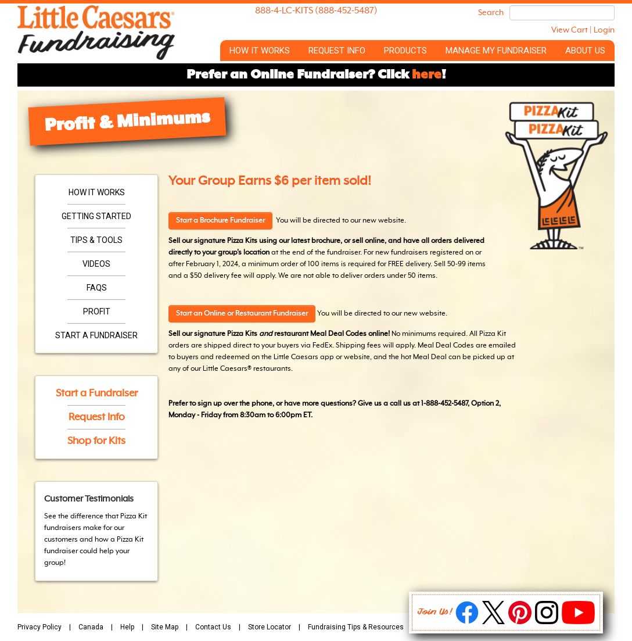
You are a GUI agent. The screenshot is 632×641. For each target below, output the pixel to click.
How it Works (259, 50)
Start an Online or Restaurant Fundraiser (242, 314)
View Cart (569, 30)
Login (604, 30)
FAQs (97, 287)
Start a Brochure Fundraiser (220, 221)
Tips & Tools (96, 240)
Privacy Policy (39, 627)
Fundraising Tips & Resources (356, 627)
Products (405, 50)
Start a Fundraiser (96, 335)
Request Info (336, 50)
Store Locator (269, 627)
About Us (585, 50)
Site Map (164, 627)
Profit (96, 311)
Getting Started (96, 216)
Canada (90, 627)
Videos (96, 263)
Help (127, 627)
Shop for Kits (96, 441)
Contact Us (213, 627)
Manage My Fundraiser (496, 50)
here (426, 75)
